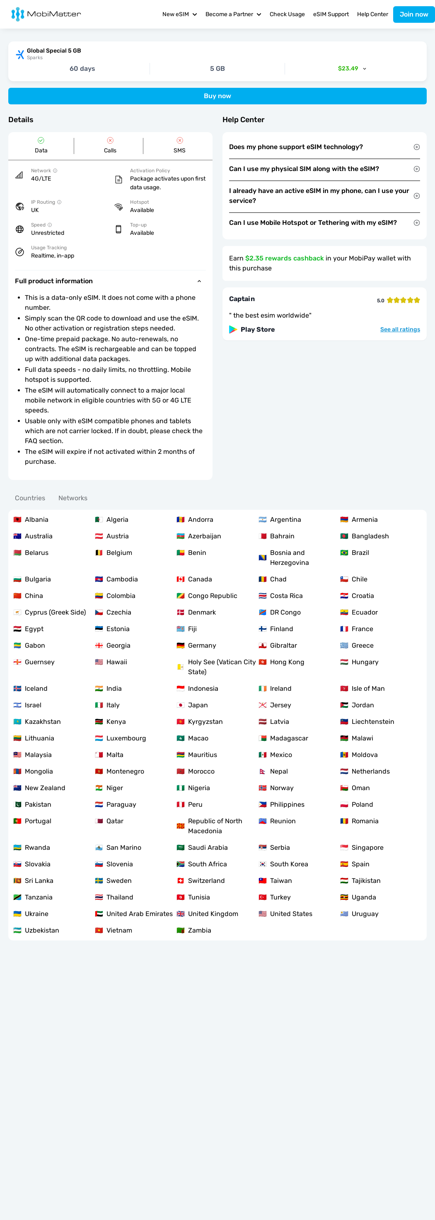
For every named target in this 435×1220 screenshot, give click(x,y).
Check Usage (287, 14)
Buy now (217, 96)
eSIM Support (331, 14)
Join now (414, 14)
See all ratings (400, 329)
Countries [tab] (30, 498)
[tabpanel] (217, 725)
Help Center (372, 14)
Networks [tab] (72, 498)
